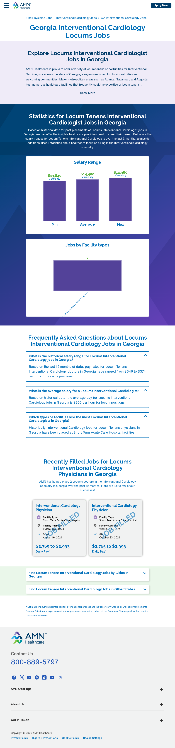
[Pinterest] (37, 677)
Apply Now (161, 5)
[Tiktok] (44, 677)
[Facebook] (14, 677)
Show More (87, 92)
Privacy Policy (19, 738)
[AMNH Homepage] (21, 5)
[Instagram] (60, 677)
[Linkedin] (29, 677)
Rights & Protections (45, 738)
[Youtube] (52, 677)
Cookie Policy (70, 738)
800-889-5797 (35, 661)
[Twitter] (22, 677)
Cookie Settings (92, 738)
